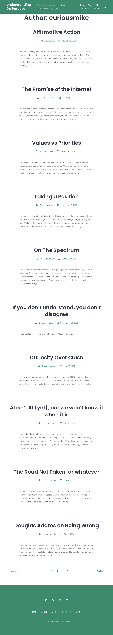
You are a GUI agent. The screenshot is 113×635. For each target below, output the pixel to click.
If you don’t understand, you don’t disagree (56, 311)
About (90, 5)
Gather (97, 8)
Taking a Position (56, 196)
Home (82, 5)
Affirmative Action (56, 32)
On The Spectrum (56, 250)
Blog (98, 5)
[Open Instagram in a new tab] (60, 600)
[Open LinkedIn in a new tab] (67, 600)
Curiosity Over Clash (56, 357)
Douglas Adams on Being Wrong (56, 525)
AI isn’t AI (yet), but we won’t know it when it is (56, 411)
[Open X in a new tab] (53, 600)
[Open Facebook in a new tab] (46, 600)
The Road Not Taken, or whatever (56, 471)
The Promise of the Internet (56, 89)
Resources (86, 8)
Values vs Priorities (56, 142)
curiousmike (49, 40)
